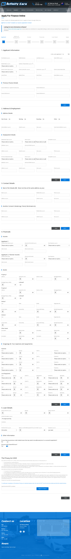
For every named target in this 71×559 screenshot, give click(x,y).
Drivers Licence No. (24, 69)
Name (4, 192)
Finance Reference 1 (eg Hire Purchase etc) (10, 87)
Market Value (21, 330)
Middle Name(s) (22, 58)
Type (2, 350)
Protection (39, 10)
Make (20, 303)
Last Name (40, 58)
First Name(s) (5, 58)
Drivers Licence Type (7, 69)
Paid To (38, 350)
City (39, 127)
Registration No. (57, 303)
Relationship (41, 192)
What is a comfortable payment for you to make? (30, 427)
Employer (4, 145)
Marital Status (5, 63)
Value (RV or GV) (22, 276)
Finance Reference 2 (41, 87)
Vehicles (9, 10)
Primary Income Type (7, 243)
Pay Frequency (52, 243)
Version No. (41, 69)
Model (38, 303)
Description (3, 330)
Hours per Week (30, 145)
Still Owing (62, 375)
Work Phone (39, 75)
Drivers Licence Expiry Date (59, 69)
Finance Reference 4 (41, 93)
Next (65, 105)
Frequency (56, 350)
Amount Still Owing (40, 309)
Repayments (39, 375)
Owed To (26, 375)
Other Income (4, 248)
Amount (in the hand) (30, 243)
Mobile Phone (22, 75)
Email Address (58, 75)
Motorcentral (45, 555)
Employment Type (12, 141)
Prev (56, 180)
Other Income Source (29, 248)
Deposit (26, 410)
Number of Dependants (26, 63)
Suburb (22, 127)
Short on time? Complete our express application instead (16, 23)
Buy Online (48, 10)
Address (4, 151)
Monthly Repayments (58, 309)
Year (2, 303)
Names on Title (40, 276)
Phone (57, 151)
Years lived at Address (60, 127)
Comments (3, 422)
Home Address (6, 127)
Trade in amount (51, 410)
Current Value (4, 309)
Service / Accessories (27, 10)
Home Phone (4, 75)
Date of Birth (58, 58)
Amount (20, 350)
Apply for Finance (42, 488)
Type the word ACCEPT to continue (8, 486)
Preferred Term (6, 427)
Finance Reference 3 (5, 93)
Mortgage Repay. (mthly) (6, 282)
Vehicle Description (6, 416)
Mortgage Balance (57, 276)
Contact (56, 10)
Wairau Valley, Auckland (24, 526)
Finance (16, 10)
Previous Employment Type (12, 158)
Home (2, 10)
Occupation (52, 139)
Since (27, 139)
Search (68, 10)
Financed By (21, 309)
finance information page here (14, 29)
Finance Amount (6, 410)
